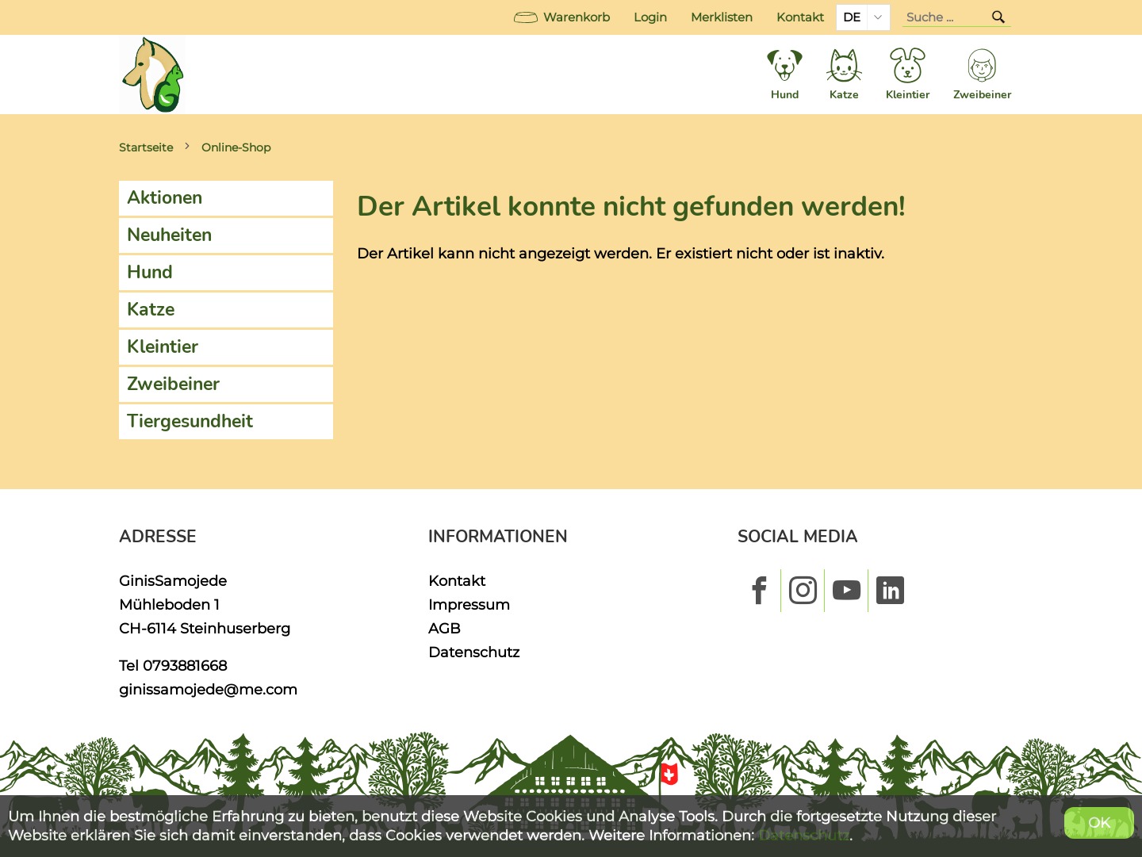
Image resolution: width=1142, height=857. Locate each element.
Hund (150, 272)
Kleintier (162, 347)
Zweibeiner (173, 384)
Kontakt (800, 17)
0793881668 (185, 665)
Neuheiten (169, 235)
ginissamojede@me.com (208, 689)
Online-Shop (235, 147)
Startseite (146, 147)
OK (1099, 822)
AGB (444, 628)
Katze (150, 309)
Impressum (469, 604)
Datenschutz (473, 652)
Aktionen (164, 198)
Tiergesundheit (190, 421)
